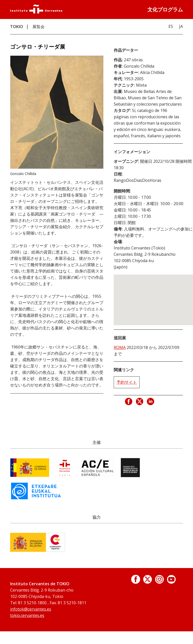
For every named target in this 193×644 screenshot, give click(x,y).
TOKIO (16, 26)
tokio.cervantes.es (27, 615)
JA (181, 26)
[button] (158, 295)
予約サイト (127, 382)
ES (170, 26)
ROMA (120, 347)
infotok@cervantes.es (30, 609)
